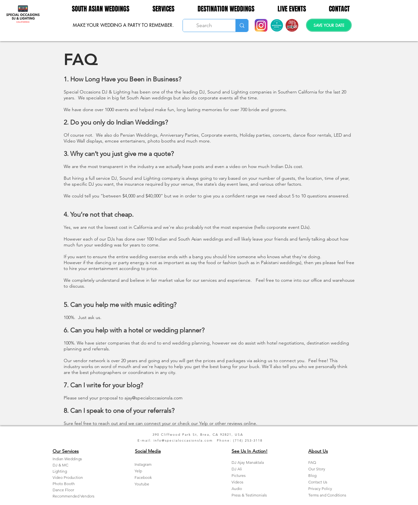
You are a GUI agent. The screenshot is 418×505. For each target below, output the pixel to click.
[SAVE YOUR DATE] (329, 25)
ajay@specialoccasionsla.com (153, 398)
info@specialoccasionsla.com (183, 440)
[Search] (204, 25)
